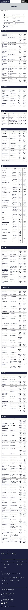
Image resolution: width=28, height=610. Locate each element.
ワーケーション (4, 577)
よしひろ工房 (4, 306)
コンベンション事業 (12, 577)
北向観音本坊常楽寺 (5, 100)
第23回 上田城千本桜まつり (17, 573)
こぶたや (3, 177)
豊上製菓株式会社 (4, 291)
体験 (5, 567)
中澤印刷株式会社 (4, 423)
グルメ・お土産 (7, 561)
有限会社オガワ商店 (5, 497)
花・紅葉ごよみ (7, 564)
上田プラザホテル (4, 136)
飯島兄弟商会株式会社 (5, 200)
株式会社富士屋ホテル (5, 160)
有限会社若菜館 (4, 207)
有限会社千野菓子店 (5, 401)
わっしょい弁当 (4, 328)
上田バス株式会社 (4, 256)
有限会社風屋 (4, 384)
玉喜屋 (3, 398)
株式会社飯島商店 (4, 379)
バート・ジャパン (4, 330)
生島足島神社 (4, 103)
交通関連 (18, 20)
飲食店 (7, 20)
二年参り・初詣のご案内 (6, 574)
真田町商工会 (4, 59)
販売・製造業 (8, 23)
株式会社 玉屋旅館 (5, 153)
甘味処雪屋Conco (4, 235)
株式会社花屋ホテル (5, 143)
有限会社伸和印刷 (4, 524)
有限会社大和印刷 (4, 430)
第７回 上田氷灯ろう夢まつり (6, 573)
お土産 (18, 23)
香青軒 (3, 212)
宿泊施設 (18, 17)
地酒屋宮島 (3, 381)
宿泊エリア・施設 (20, 561)
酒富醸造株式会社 (4, 294)
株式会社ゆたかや (4, 403)
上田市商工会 (4, 61)
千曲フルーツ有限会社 (5, 323)
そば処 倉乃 (4, 172)
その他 (7, 26)
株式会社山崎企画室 (5, 428)
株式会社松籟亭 (4, 224)
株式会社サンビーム (5, 448)
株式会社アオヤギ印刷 (5, 437)
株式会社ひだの (4, 311)
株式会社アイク (4, 477)
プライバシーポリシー (5, 583)
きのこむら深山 (4, 189)
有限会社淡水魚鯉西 (5, 202)
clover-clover (4, 359)
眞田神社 (3, 93)
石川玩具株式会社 (4, 505)
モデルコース (19, 564)
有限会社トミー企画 (5, 442)
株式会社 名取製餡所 (5, 325)
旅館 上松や (4, 145)
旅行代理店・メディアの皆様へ (14, 580)
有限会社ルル (4, 318)
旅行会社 (7, 17)
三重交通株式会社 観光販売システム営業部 (5, 267)
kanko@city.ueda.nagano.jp (8, 600)
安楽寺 (3, 105)
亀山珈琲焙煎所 (4, 238)
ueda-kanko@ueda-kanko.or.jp (9, 594)
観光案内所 (22, 577)
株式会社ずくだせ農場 (5, 222)
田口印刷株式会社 (4, 435)
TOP (2, 10)
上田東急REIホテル (5, 133)
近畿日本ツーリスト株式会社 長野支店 (5, 121)
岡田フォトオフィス (5, 516)
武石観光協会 (4, 78)
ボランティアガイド (5, 580)
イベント (3, 571)
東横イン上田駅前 (4, 150)
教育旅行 (17, 577)
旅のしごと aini (4, 457)
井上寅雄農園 (4, 364)
